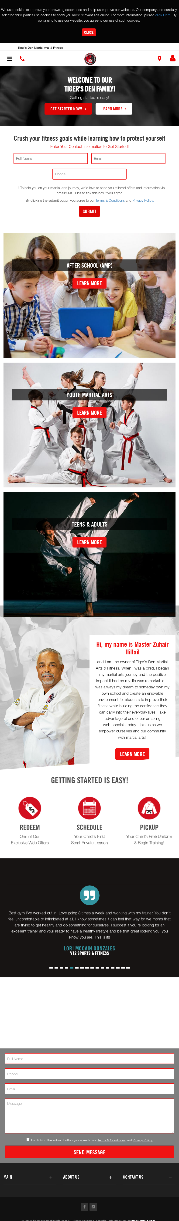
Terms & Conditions (110, 200)
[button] (90, 59)
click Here (163, 15)
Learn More (114, 108)
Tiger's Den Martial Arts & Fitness (40, 47)
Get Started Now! (68, 108)
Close (89, 32)
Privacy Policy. (143, 200)
